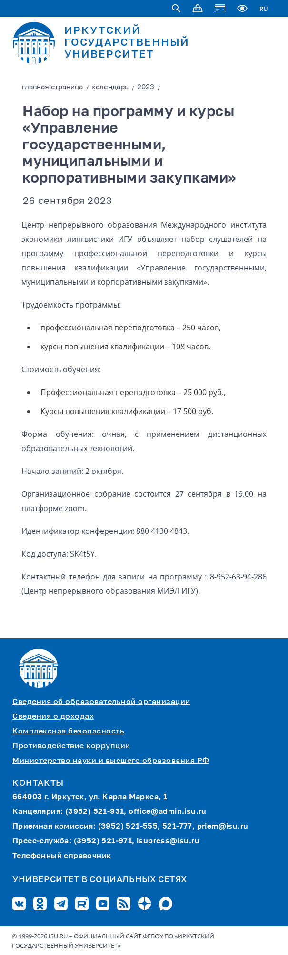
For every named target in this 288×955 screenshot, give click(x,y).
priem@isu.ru (222, 826)
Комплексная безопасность (68, 731)
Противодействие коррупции (71, 746)
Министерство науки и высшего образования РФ (110, 761)
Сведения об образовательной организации (101, 702)
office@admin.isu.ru (168, 812)
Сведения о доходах (53, 717)
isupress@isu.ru (168, 841)
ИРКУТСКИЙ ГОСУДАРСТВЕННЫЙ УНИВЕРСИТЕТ (126, 43)
